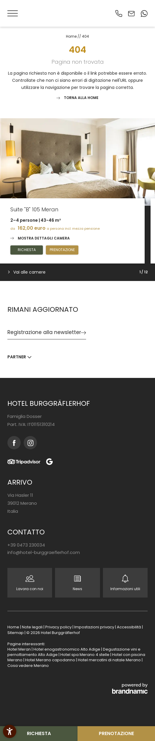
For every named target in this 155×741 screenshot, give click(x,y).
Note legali (32, 627)
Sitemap (16, 632)
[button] (13, 13)
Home (72, 36)
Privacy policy (58, 627)
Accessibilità (129, 627)
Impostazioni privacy (94, 627)
